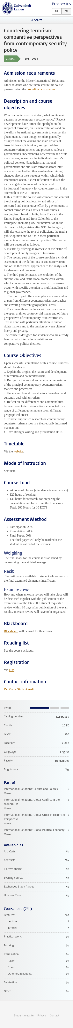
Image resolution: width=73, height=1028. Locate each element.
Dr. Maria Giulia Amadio (19, 689)
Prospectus (61, 4)
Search (38, 20)
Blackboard (11, 631)
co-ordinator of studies (41, 89)
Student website (23, 1015)
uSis (11, 670)
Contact (54, 1015)
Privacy (41, 1015)
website (18, 451)
